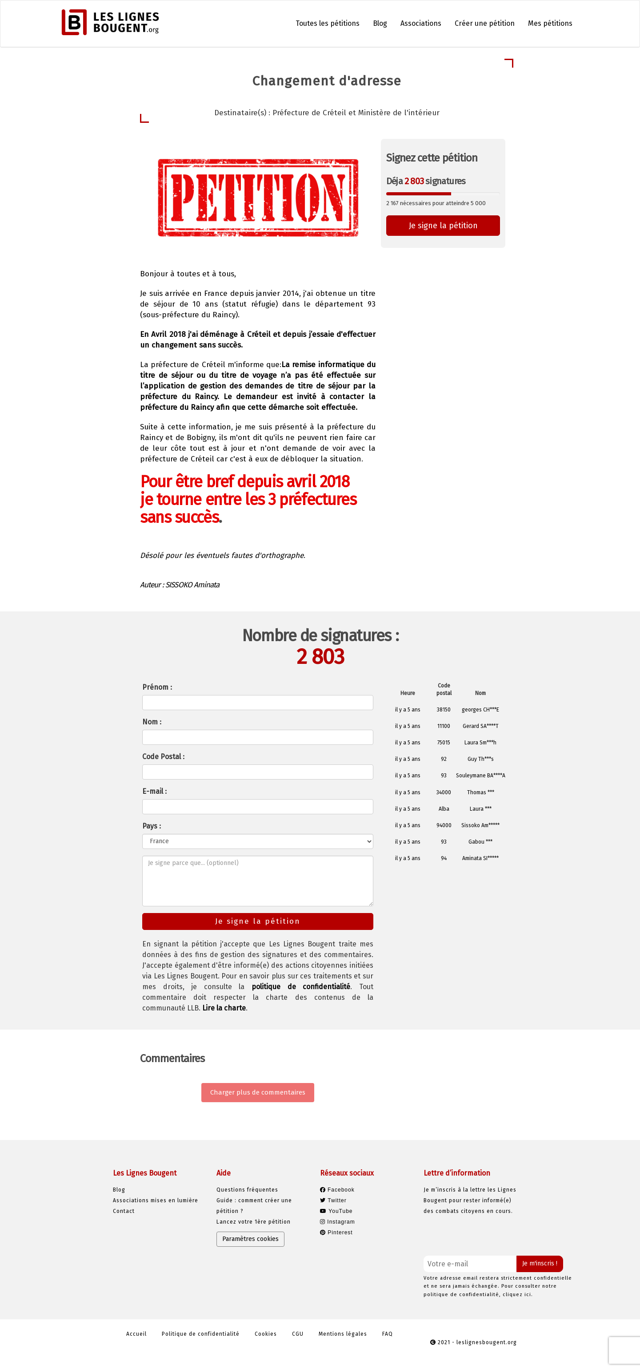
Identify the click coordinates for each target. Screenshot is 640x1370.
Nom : (151, 722)
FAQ (387, 1334)
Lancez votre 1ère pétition (253, 1222)
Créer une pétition (485, 23)
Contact (124, 1211)
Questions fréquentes (247, 1190)
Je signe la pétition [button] (443, 225)
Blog (380, 23)
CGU (298, 1334)
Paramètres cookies (250, 1239)
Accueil (136, 1334)
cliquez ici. (518, 1294)
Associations (420, 23)
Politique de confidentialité (201, 1334)
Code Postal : (163, 756)
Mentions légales (343, 1334)
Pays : (151, 826)
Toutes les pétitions (328, 23)
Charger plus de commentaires (257, 1092)
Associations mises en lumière (155, 1200)
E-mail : (154, 791)
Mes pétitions (550, 23)
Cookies (266, 1334)
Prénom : (157, 687)
